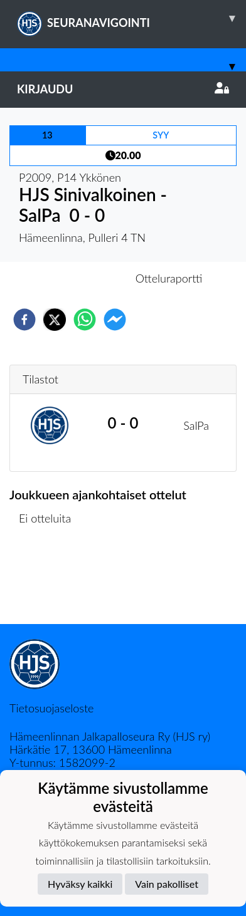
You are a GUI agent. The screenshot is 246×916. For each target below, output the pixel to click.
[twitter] (54, 319)
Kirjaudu (123, 89)
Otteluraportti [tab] (169, 278)
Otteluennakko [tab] (79, 278)
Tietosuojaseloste (51, 708)
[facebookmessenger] (115, 319)
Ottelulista (50, 582)
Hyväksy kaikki (80, 884)
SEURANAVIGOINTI (131, 18)
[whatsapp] (84, 319)
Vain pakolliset (166, 884)
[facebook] (24, 319)
